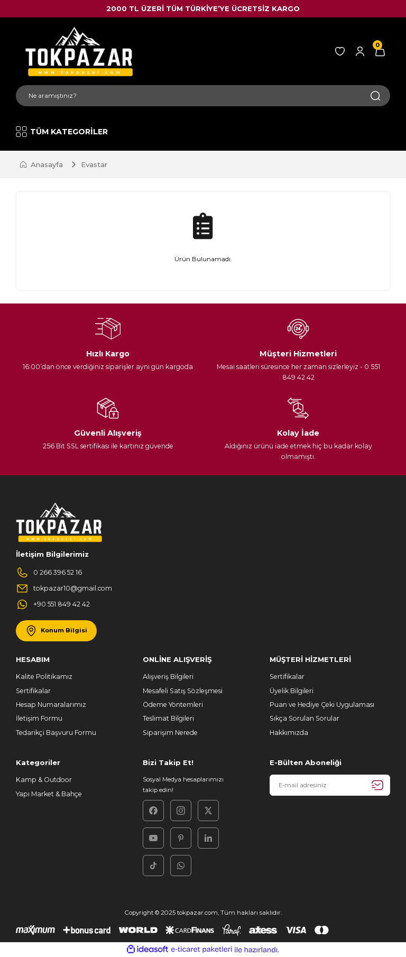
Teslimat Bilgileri (168, 718)
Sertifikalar (33, 691)
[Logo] (77, 51)
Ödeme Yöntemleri (173, 704)
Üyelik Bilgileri (291, 691)
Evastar (94, 164)
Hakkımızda (289, 733)
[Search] (203, 95)
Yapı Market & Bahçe (49, 794)
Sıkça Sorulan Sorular (304, 718)
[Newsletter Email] (330, 785)
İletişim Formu (39, 718)
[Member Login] (360, 51)
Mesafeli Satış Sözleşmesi (183, 691)
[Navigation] (62, 132)
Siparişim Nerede (170, 733)
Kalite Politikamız (44, 676)
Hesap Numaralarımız (51, 704)
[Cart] (380, 51)
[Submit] (377, 785)
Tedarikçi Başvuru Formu (56, 733)
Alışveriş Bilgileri (168, 676)
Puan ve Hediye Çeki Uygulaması (322, 704)
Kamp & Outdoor (44, 780)
